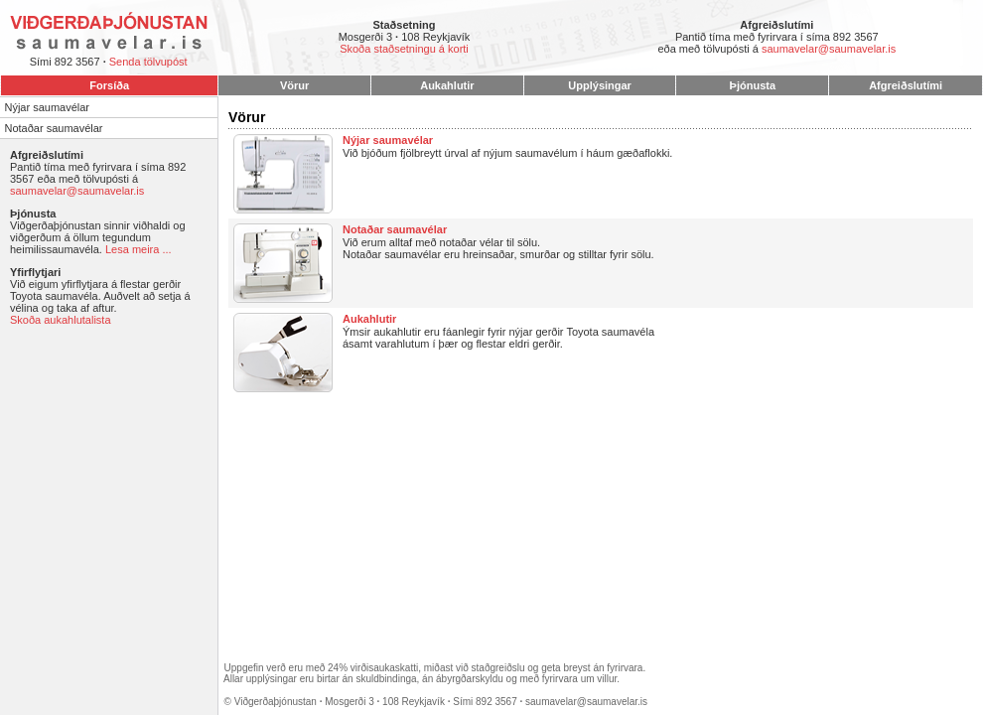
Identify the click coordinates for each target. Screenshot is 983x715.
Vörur (294, 85)
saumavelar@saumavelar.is (829, 49)
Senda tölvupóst (148, 62)
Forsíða (109, 85)
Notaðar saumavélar (53, 128)
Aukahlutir (447, 85)
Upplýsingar (600, 85)
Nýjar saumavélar (46, 107)
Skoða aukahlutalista (60, 320)
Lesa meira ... (138, 249)
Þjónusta (752, 85)
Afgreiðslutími (905, 85)
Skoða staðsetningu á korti (404, 49)
